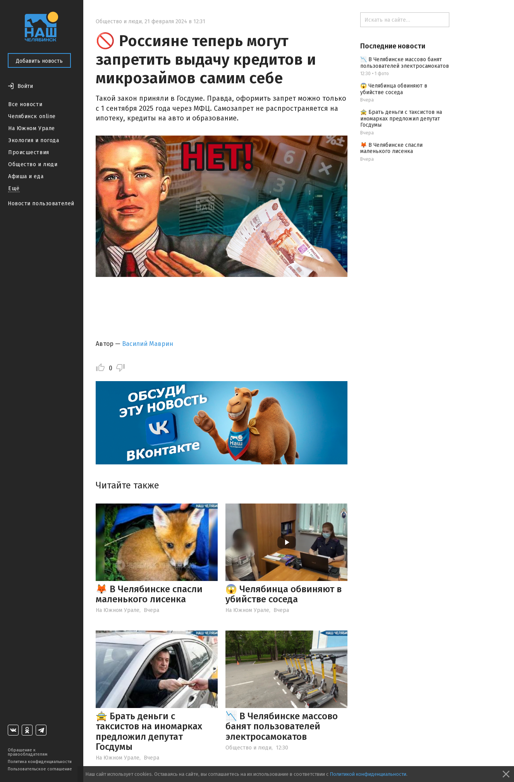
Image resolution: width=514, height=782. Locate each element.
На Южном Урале (31, 128)
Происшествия (28, 152)
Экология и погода (33, 140)
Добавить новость (39, 61)
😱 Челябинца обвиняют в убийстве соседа (283, 594)
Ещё (14, 188)
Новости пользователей (41, 203)
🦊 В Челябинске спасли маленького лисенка (149, 594)
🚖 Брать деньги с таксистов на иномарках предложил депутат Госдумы (149, 731)
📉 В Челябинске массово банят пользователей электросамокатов (281, 726)
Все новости (25, 104)
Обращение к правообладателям (27, 752)
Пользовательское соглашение (40, 769)
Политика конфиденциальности (40, 762)
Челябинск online (32, 116)
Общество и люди (32, 164)
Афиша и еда (25, 176)
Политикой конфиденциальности (368, 774)
